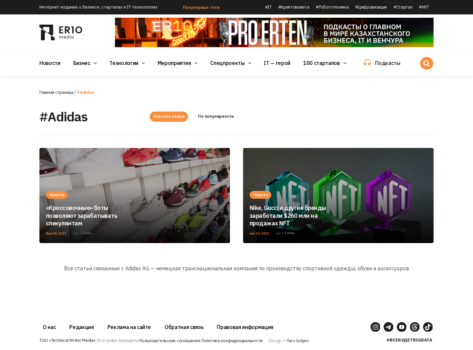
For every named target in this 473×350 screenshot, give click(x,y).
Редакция (81, 327)
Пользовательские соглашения (169, 340)
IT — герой (277, 63)
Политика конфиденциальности (232, 340)
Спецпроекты (227, 63)
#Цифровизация (371, 7)
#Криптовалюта (293, 7)
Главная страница (56, 92)
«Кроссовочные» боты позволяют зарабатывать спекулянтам (81, 215)
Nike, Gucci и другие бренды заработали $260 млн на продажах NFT (288, 215)
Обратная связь (184, 327)
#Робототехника (332, 7)
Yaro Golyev (297, 340)
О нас (49, 327)
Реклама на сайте (129, 327)
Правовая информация (245, 327)
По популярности (216, 116)
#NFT (424, 7)
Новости (49, 63)
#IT (268, 7)
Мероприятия (174, 63)
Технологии (123, 63)
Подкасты (387, 63)
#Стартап (403, 7)
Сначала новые (169, 116)
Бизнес (81, 63)
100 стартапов (321, 63)
